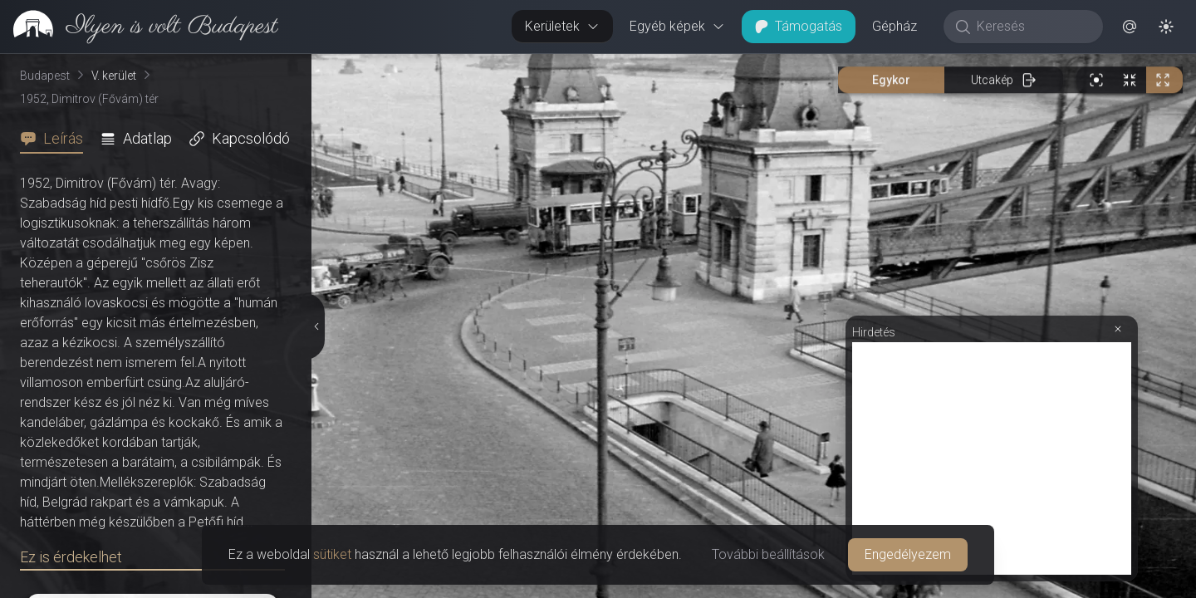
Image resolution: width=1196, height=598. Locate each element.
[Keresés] (1032, 27)
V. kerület (113, 75)
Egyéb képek (677, 26)
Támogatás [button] (798, 26)
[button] (1129, 26)
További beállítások (768, 554)
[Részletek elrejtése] (317, 326)
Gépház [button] (894, 26)
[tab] (56, 139)
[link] (139, 27)
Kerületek (562, 26)
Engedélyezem (908, 554)
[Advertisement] (991, 458)
